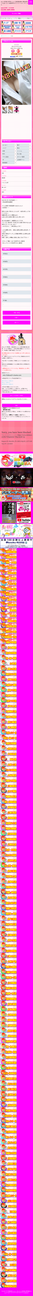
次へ (16, 323)
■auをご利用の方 (6, 382)
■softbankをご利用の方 (7, 384)
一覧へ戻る (16, 313)
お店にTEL (16, 13)
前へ (16, 318)
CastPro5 (26, 1292)
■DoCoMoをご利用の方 (7, 381)
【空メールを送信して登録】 (16, 395)
